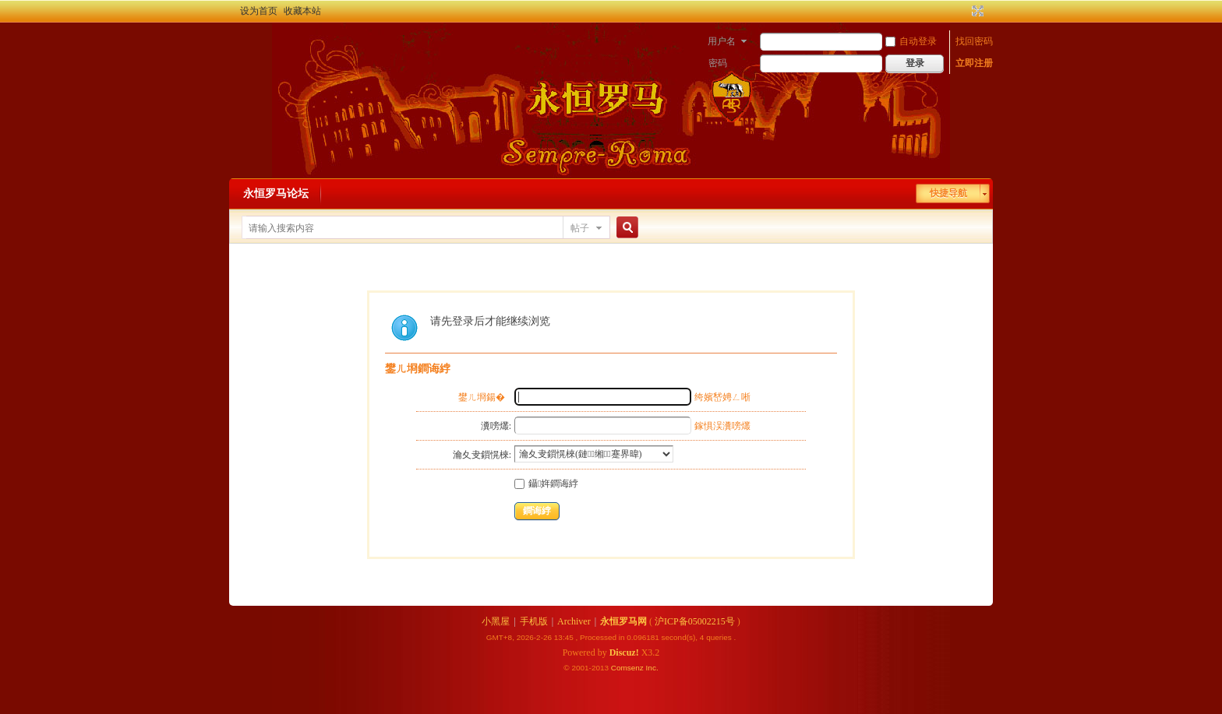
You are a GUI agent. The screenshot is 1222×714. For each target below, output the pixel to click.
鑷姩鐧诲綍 (546, 483)
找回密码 (974, 41)
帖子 (579, 228)
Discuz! (624, 652)
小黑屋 (496, 621)
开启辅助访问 (963, 11)
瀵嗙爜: (496, 425)
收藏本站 (302, 10)
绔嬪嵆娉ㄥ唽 (722, 397)
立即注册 (974, 63)
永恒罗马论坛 (276, 193)
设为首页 (258, 10)
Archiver (574, 621)
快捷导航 (948, 193)
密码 (717, 63)
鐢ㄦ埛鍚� (481, 397)
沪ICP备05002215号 (695, 621)
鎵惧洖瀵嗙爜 (722, 425)
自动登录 (911, 41)
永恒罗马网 (623, 621)
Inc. (652, 667)
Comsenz (628, 667)
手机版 (534, 621)
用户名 (722, 41)
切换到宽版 (976, 11)
